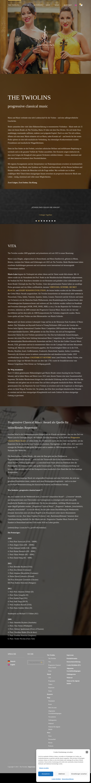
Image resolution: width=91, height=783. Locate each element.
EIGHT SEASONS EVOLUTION (32, 292)
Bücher (50, 744)
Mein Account (52, 709)
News (57, 5)
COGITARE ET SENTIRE (40, 359)
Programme (51, 682)
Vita (49, 663)
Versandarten (52, 718)
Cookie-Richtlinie (56, 779)
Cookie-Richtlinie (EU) (74, 667)
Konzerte (38, 5)
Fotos (50, 672)
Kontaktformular (72, 660)
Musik (26, 5)
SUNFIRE (64, 289)
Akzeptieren (46, 774)
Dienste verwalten (44, 768)
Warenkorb (51, 702)
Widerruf (51, 725)
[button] (87, 752)
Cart (80, 4)
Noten (50, 692)
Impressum (70, 657)
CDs (49, 679)
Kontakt (68, 5)
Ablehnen (61, 774)
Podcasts (50, 748)
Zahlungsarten (52, 722)
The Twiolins (13, 5)
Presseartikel (52, 741)
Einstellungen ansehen (79, 774)
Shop (48, 5)
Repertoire (51, 689)
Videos (50, 686)
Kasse (50, 706)
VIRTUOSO (54, 289)
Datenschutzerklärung (68, 779)
